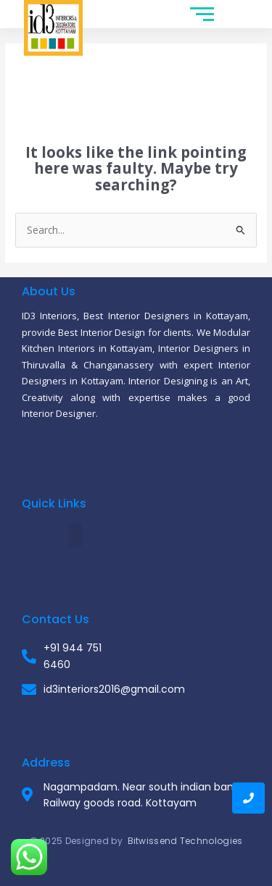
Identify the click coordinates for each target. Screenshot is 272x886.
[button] (75, 535)
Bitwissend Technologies (185, 841)
